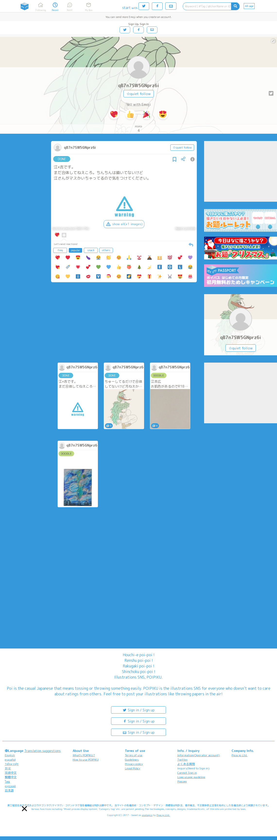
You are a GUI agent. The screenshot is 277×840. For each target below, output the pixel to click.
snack (91, 250)
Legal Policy (132, 768)
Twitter (182, 759)
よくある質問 (186, 764)
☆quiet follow (139, 93)
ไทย (7, 782)
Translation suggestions (42, 751)
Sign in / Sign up (138, 710)
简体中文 (11, 773)
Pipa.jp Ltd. (239, 755)
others (106, 250)
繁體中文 (11, 777)
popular (75, 250)
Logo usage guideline (191, 777)
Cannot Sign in (187, 773)
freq (60, 250)
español (10, 759)
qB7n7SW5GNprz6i (138, 86)
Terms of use (133, 755)
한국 (8, 768)
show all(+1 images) (124, 224)
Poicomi (182, 781)
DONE (62, 159)
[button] (24, 808)
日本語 (9, 790)
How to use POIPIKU (86, 759)
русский (10, 786)
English (10, 755)
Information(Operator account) (198, 755)
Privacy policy (134, 764)
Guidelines (132, 759)
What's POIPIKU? (84, 755)
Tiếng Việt (11, 764)
